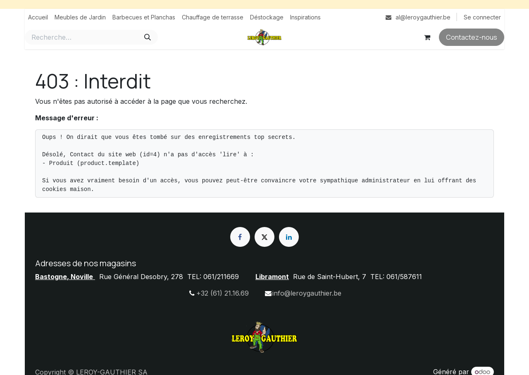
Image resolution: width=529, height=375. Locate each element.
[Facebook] (240, 237)
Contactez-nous (471, 37)
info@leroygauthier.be (306, 293)
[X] (264, 237)
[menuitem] (38, 17)
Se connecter (482, 17)
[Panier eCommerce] (427, 37)
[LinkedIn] (289, 237)
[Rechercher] (147, 37)
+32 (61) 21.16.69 (222, 293)
